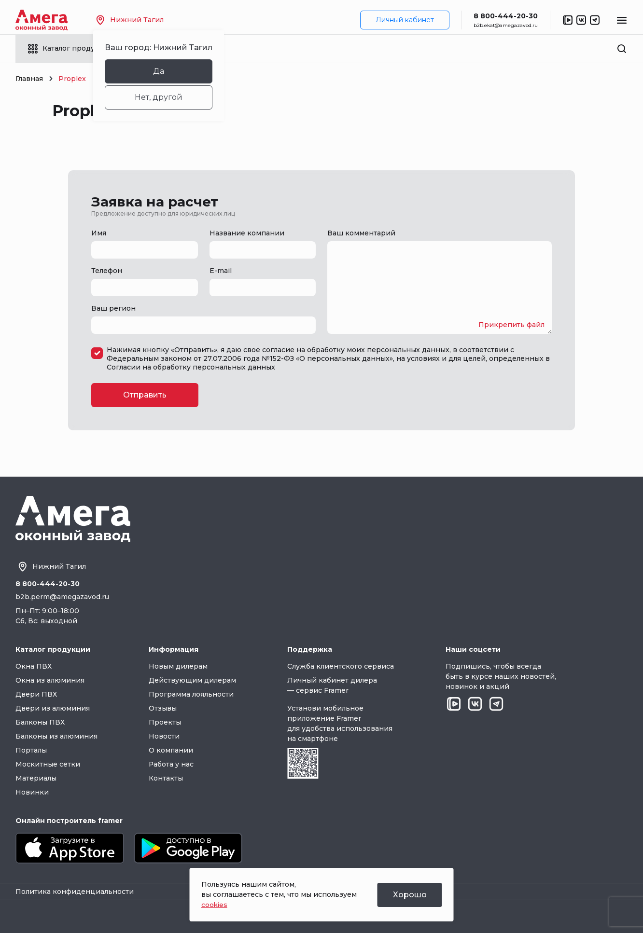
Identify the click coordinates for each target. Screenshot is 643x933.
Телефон (106, 270)
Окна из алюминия (49, 680)
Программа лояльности (191, 694)
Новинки (32, 792)
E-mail (221, 270)
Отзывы (163, 708)
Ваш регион (113, 308)
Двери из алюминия (52, 708)
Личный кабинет (405, 19)
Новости (164, 736)
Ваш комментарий (361, 233)
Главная (29, 78)
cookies (214, 904)
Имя (98, 233)
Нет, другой (160, 97)
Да (160, 71)
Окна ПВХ (33, 666)
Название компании (247, 233)
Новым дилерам (178, 666)
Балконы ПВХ (40, 722)
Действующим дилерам (192, 680)
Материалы (35, 778)
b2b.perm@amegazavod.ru (62, 596)
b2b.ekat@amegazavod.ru (506, 25)
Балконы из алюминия (56, 736)
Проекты (165, 722)
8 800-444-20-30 (506, 16)
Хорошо (410, 894)
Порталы (31, 750)
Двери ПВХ (36, 694)
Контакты (166, 778)
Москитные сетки (47, 764)
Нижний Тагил (131, 20)
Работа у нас (171, 764)
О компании (171, 750)
